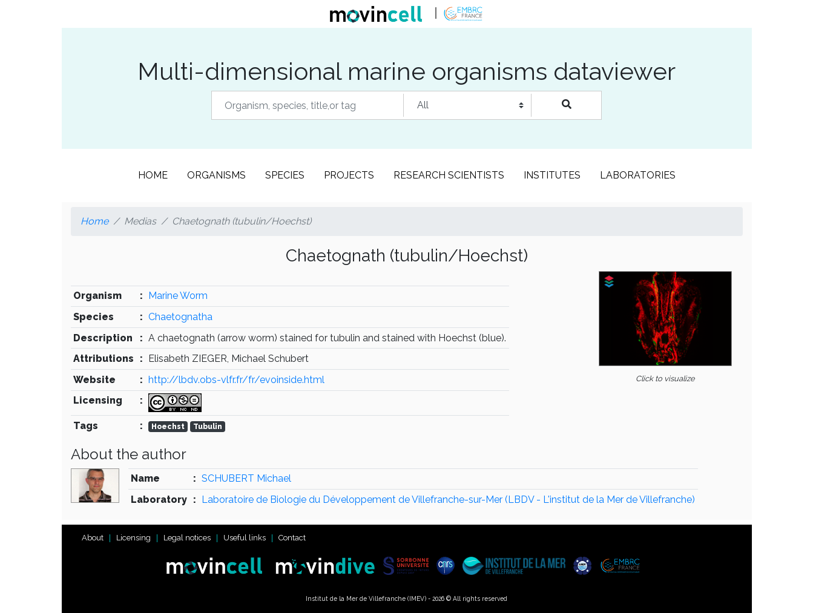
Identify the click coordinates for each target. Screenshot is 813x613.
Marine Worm (178, 295)
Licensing (133, 537)
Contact (292, 537)
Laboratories (638, 175)
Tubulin (207, 426)
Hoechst (168, 426)
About (93, 537)
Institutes (552, 175)
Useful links (244, 537)
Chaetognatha (180, 317)
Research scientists (448, 175)
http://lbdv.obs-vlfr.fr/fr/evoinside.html (236, 379)
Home (153, 175)
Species (284, 175)
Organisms (216, 175)
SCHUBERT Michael (246, 478)
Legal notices (187, 537)
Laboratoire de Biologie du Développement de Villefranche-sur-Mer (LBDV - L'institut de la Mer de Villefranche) (448, 499)
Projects (349, 175)
